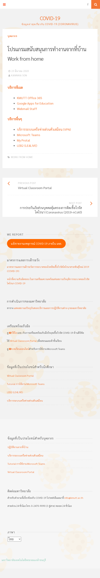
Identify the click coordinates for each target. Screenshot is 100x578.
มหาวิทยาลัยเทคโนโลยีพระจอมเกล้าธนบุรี (24, 560)
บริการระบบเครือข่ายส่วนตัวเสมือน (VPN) (44, 129)
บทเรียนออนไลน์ (18, 348)
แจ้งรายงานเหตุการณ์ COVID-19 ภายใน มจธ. (36, 243)
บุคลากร (12, 36)
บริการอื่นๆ (15, 119)
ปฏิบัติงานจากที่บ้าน (18, 447)
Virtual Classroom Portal (23, 340)
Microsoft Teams (28, 135)
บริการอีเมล (15, 87)
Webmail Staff (27, 109)
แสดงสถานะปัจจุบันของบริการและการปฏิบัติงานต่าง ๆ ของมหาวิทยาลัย (50, 308)
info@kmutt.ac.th (74, 497)
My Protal (23, 140)
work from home (22, 157)
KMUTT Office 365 (29, 98)
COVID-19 (50, 18)
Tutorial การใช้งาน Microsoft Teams (26, 383)
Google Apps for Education (35, 103)
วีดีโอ (13, 332)
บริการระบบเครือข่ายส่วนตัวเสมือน (25, 400)
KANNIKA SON (19, 75)
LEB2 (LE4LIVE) (27, 145)
